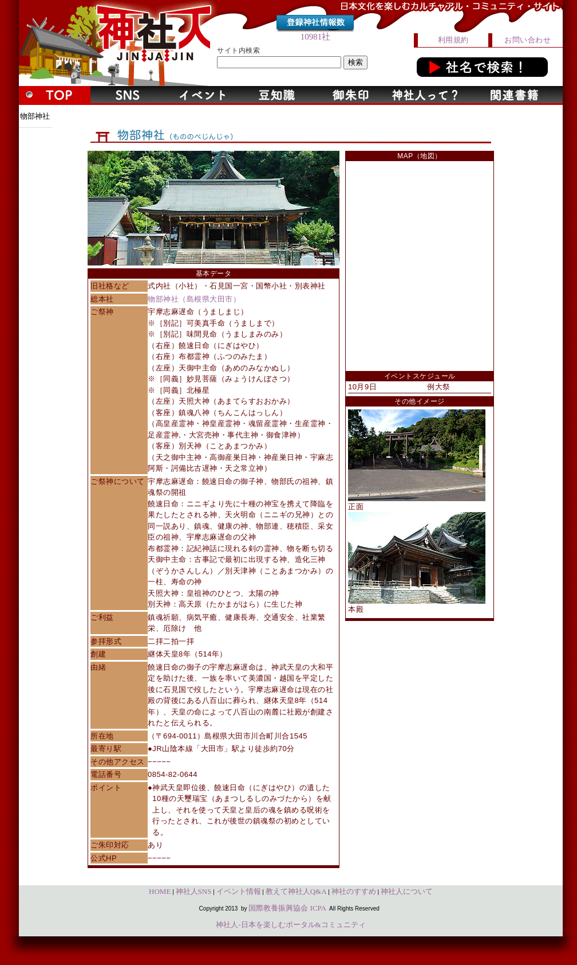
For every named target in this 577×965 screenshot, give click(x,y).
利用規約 (453, 40)
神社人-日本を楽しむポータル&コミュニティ (290, 924)
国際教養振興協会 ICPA (287, 908)
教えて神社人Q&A (296, 891)
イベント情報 (238, 891)
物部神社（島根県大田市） (194, 299)
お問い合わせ (527, 40)
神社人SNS (194, 891)
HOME (160, 891)
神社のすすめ (353, 891)
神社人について (407, 891)
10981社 (316, 36)
